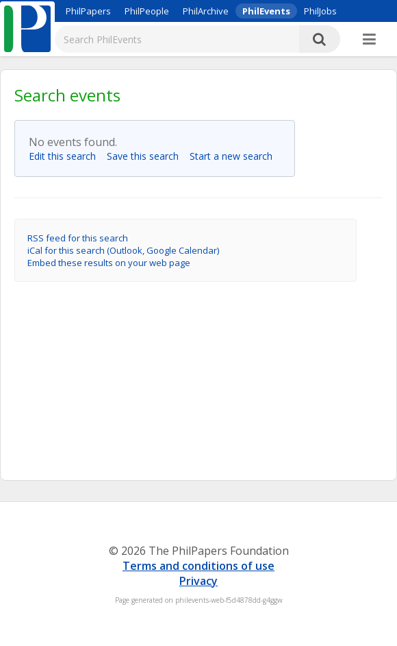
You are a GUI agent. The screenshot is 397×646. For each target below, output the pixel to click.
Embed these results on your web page (108, 262)
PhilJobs (320, 11)
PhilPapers (88, 11)
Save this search (147, 156)
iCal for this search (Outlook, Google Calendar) (123, 250)
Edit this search (66, 156)
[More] (369, 40)
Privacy (198, 580)
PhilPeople (147, 11)
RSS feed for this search (77, 238)
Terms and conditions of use (198, 565)
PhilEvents (266, 11)
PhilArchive (206, 11)
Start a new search (235, 156)
